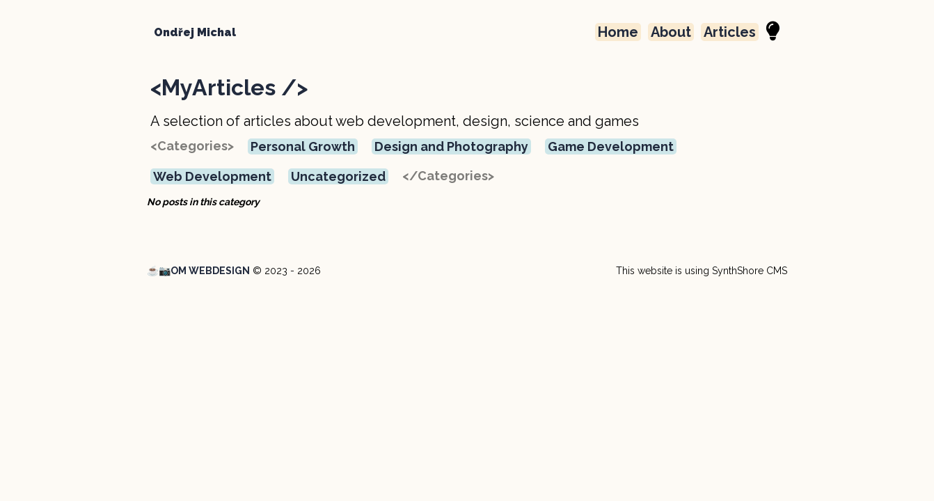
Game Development (611, 146)
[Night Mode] (773, 32)
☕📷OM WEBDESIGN (198, 270)
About (671, 32)
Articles (730, 32)
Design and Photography (451, 146)
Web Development (212, 176)
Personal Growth (303, 146)
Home (618, 32)
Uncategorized (338, 176)
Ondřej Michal (195, 32)
